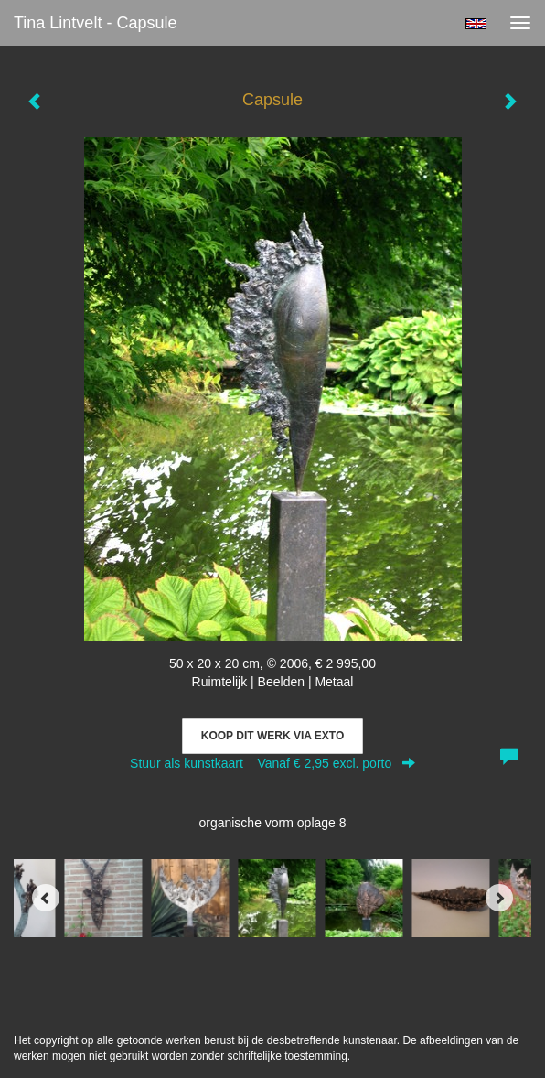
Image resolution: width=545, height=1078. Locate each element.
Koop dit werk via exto (272, 735)
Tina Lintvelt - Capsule (95, 23)
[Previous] (45, 897)
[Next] (499, 897)
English (475, 23)
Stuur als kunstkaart (272, 763)
